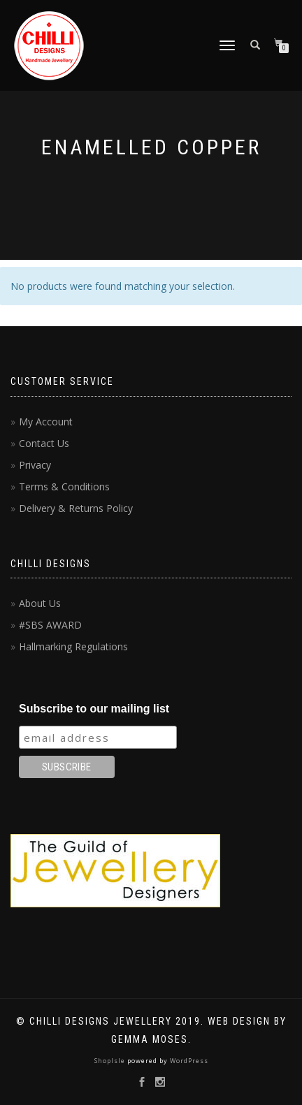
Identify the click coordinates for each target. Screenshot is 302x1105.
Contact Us (44, 443)
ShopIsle (110, 1060)
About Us (40, 603)
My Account (46, 421)
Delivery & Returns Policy (76, 508)
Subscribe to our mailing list (94, 709)
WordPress (188, 1060)
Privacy (35, 464)
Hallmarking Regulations (73, 646)
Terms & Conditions (64, 486)
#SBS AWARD (50, 624)
